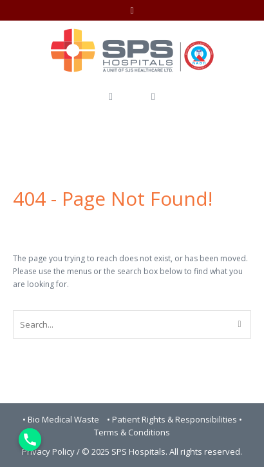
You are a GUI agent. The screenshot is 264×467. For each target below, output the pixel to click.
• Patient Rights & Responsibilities (173, 419)
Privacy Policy (48, 451)
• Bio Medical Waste (62, 419)
